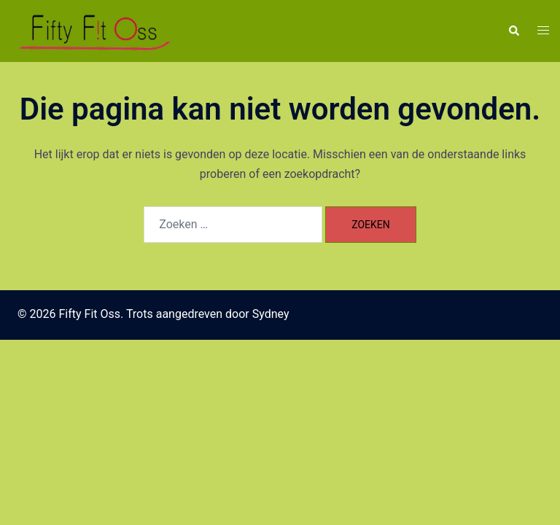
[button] (513, 30)
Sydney (270, 314)
